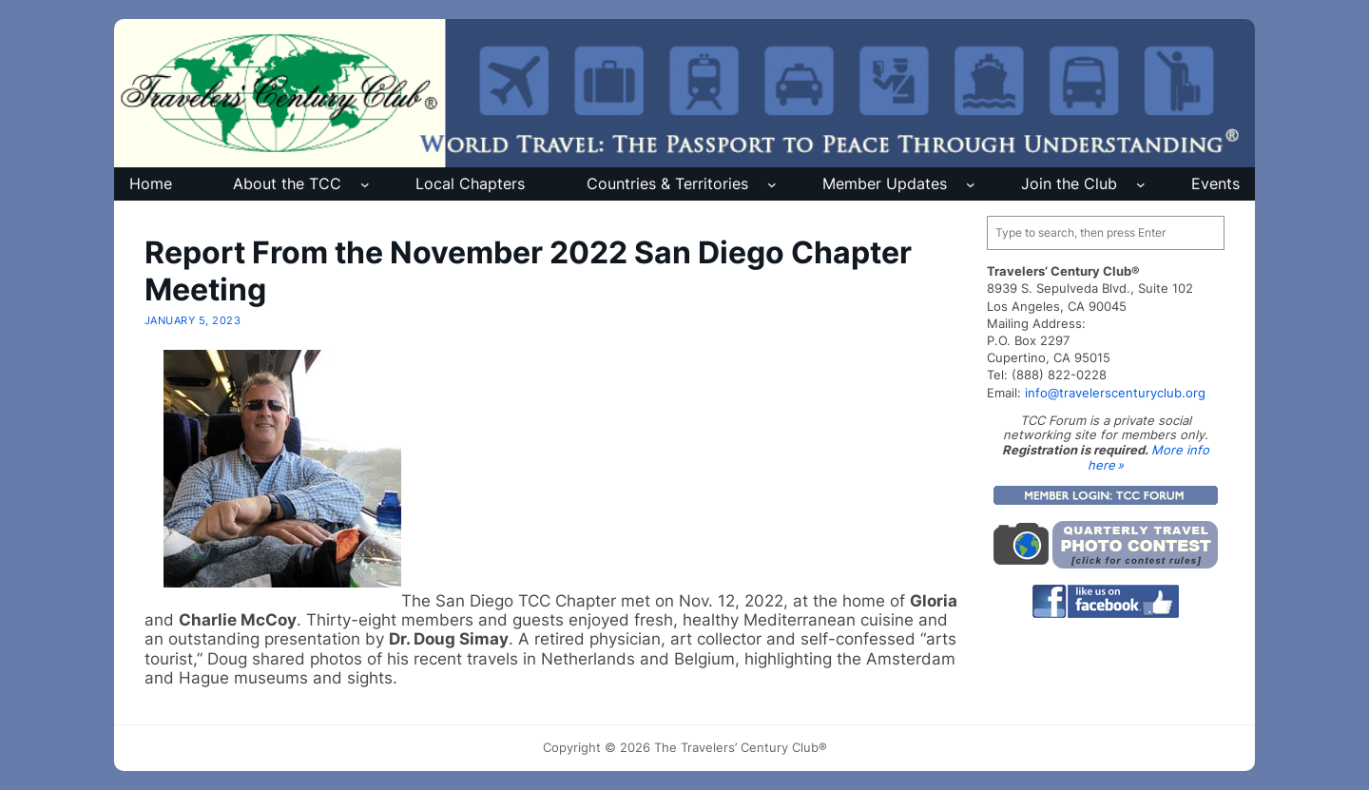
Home (150, 183)
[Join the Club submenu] (1141, 184)
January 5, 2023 (193, 320)
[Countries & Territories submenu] (772, 184)
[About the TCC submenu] (365, 184)
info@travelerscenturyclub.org (1115, 392)
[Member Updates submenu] (970, 184)
